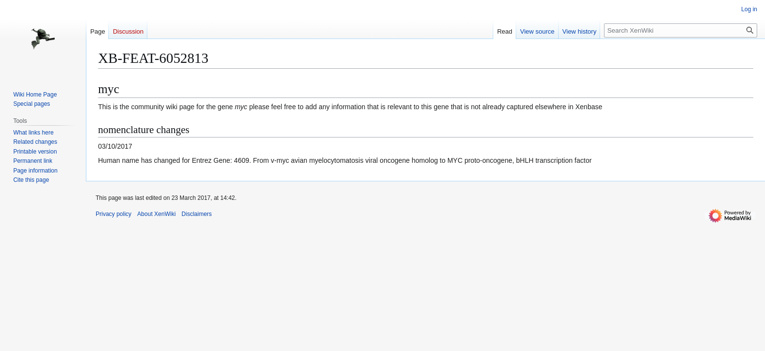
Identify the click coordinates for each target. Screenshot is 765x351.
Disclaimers (196, 214)
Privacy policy (113, 214)
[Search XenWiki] (680, 30)
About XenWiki (156, 214)
